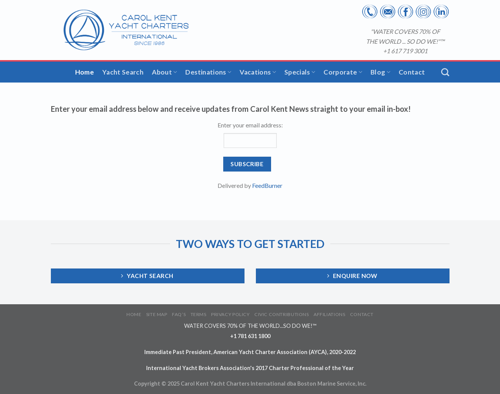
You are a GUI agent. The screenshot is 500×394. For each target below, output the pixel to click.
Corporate (342, 72)
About (164, 72)
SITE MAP (156, 314)
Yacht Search (123, 72)
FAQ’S (179, 314)
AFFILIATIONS (329, 314)
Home (84, 72)
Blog (380, 72)
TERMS (199, 314)
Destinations (208, 72)
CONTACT (362, 314)
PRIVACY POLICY (230, 314)
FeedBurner (267, 185)
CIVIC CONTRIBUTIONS (281, 314)
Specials (299, 72)
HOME (133, 314)
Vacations (258, 72)
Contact (412, 72)
